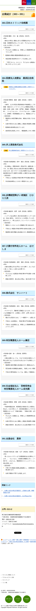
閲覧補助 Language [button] (29, 4)
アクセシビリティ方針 (8, 577)
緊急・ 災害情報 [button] (24, 2)
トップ (5, 539)
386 (3, 195)
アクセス (18, 598)
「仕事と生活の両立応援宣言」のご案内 (18, 541)
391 (3, 438)
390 (3, 386)
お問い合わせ (9, 598)
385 (3, 144)
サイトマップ (5, 580)
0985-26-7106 (10, 519)
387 (3, 246)
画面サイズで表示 (30, 29)
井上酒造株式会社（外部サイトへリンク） (22, 150)
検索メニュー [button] (33, 4)
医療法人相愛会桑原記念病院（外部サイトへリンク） (22, 88)
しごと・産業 (11, 539)
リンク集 (4, 582)
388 (3, 293)
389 (3, 340)
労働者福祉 (26, 539)
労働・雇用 (19, 539)
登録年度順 (33, 541)
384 (3, 78)
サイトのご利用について (8, 575)
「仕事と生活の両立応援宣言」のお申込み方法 (17, 496)
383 (3, 23)
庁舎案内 (27, 598)
